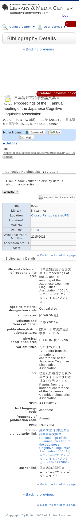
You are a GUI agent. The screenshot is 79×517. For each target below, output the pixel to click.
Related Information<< (57, 93)
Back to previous (40, 49)
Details (11, 143)
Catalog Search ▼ (18, 26)
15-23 (35, 230)
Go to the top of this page (58, 255)
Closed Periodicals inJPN (50, 215)
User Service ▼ (51, 26)
